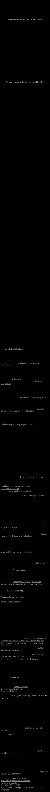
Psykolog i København (10, 691)
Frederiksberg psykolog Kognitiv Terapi (17, 424)
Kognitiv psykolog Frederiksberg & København (24, 535)
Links (9, 735)
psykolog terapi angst (15, 590)
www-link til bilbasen (10, 488)
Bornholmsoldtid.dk (21, 570)
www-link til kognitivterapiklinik (33, 397)
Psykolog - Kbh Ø (40, 563)
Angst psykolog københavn (12, 349)
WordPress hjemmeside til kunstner (15, 781)
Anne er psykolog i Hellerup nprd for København (22, 409)
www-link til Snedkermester (20, 491)
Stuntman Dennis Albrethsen (12, 597)
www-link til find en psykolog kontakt (17, 552)
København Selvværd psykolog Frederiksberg (19, 659)
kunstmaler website (9, 783)
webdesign (16, 379)
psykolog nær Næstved (10, 602)
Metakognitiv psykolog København (27, 581)
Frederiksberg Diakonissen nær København (22, 655)
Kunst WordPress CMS (10, 785)
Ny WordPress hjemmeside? (32, 495)
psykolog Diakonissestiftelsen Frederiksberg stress (21, 584)
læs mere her (14, 677)
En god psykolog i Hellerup (31, 477)
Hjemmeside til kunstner (16, 778)
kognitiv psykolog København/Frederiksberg (14, 687)
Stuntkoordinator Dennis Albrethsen (15, 486)
